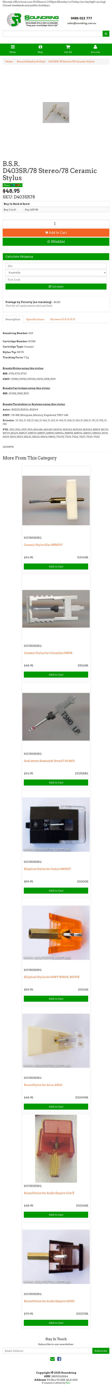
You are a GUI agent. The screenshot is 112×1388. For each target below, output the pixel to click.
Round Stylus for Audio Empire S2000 (49, 1301)
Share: (12, 185)
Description (12, 319)
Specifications (35, 319)
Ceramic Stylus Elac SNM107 (43, 544)
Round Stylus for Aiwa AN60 (43, 1085)
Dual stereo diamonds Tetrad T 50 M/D (49, 760)
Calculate (56, 286)
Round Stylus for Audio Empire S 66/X (49, 1193)
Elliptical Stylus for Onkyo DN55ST (47, 869)
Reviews (62, 319)
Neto (68, 1383)
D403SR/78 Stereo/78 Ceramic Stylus (72, 61)
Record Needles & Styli (31, 61)
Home (9, 61)
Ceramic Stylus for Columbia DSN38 (48, 653)
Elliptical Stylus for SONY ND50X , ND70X (51, 977)
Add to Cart (56, 232)
